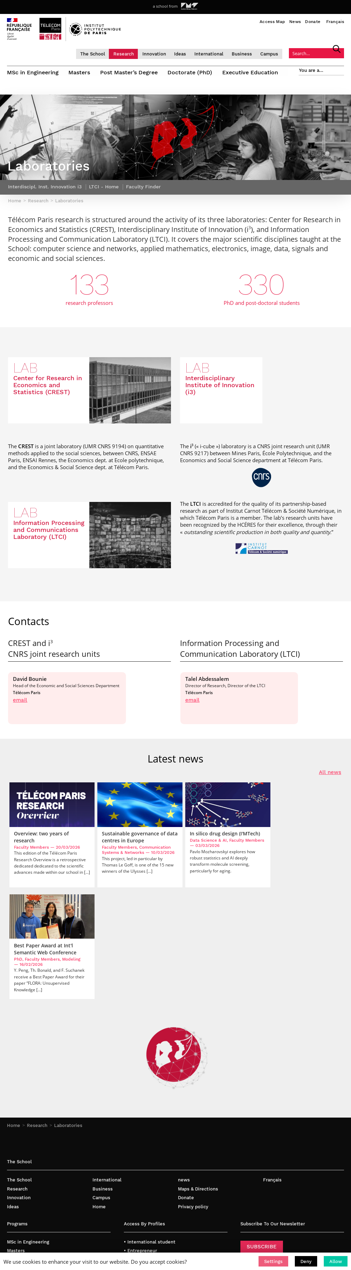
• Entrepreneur (140, 1151)
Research (132, 54)
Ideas (189, 54)
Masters (80, 72)
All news (330, 783)
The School (101, 54)
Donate (312, 21)
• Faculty (133, 1160)
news (184, 1080)
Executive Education (252, 72)
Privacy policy (193, 1107)
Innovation (163, 54)
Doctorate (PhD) (191, 72)
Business (251, 54)
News (295, 21)
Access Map (272, 21)
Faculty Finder (143, 197)
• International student (150, 1142)
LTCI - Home (104, 197)
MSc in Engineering (33, 72)
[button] (273, 1261)
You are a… (311, 70)
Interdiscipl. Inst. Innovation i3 (45, 197)
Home (13, 1026)
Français (335, 21)
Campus (278, 54)
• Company (136, 1169)
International (218, 54)
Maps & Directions (198, 1089)
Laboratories (68, 1026)
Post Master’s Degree (130, 72)
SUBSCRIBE (262, 1147)
